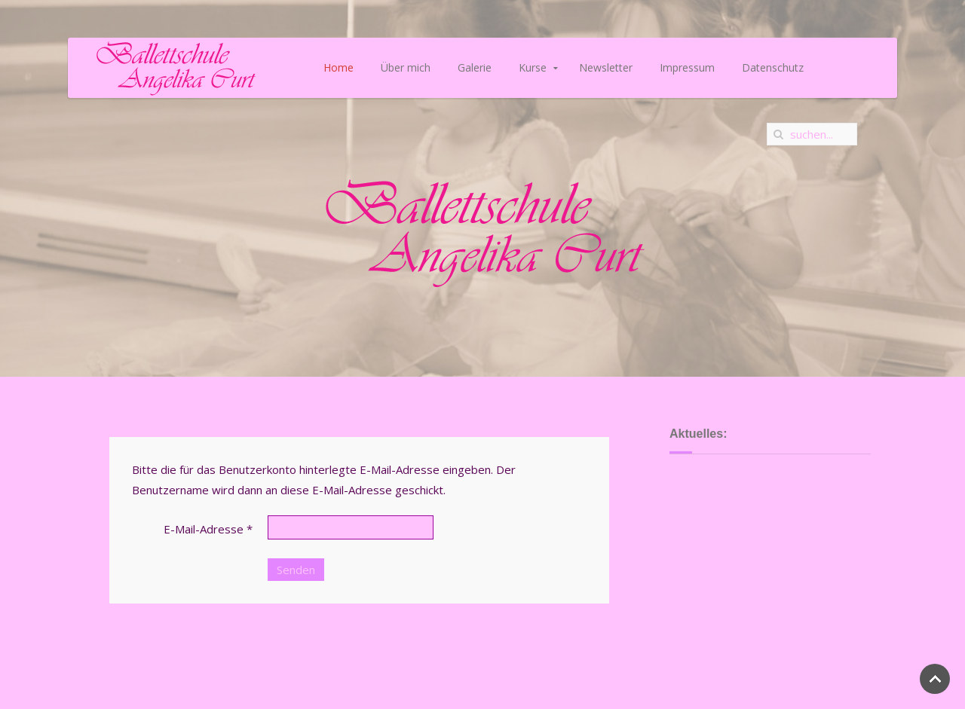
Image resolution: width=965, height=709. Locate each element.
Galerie (475, 67)
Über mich (405, 67)
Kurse (533, 67)
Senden (296, 569)
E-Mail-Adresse (208, 528)
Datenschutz (773, 67)
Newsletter (606, 67)
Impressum (687, 67)
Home (338, 67)
